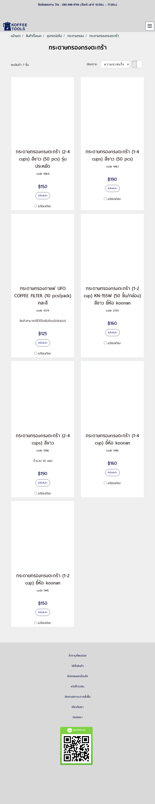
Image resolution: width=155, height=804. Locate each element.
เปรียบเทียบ (44, 206)
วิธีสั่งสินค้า (77, 666)
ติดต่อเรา (78, 717)
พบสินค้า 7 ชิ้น (20, 64)
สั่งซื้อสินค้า (42, 195)
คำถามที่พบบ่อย (77, 655)
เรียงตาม (94, 64)
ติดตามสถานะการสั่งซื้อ (77, 696)
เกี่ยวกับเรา (78, 707)
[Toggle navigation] (149, 26)
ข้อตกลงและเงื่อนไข (77, 676)
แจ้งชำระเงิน (77, 686)
